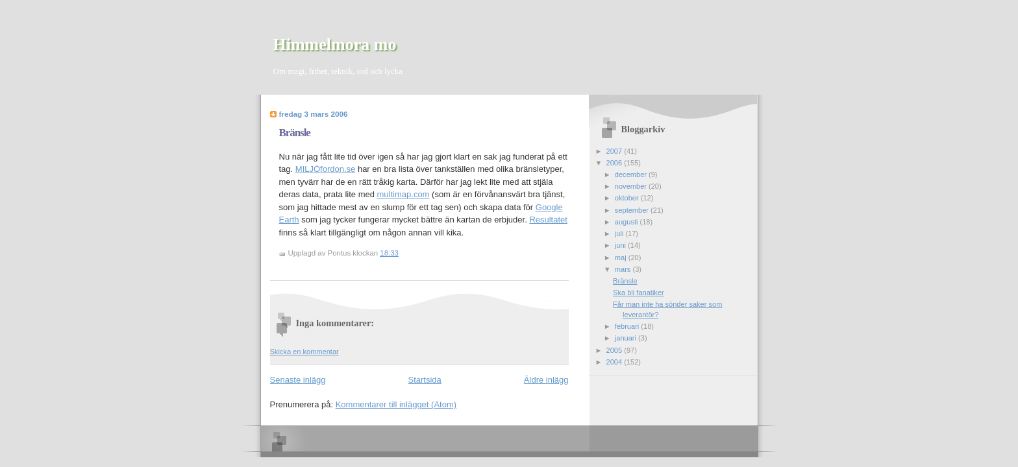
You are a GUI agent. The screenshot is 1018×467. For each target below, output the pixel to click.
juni (621, 245)
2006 (615, 163)
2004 (615, 362)
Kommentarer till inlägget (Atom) (396, 404)
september (633, 210)
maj (621, 257)
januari (626, 338)
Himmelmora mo (335, 44)
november (632, 186)
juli (620, 233)
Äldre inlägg (546, 380)
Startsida (424, 380)
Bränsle (294, 132)
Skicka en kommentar (304, 351)
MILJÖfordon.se (325, 169)
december (632, 174)
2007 (615, 151)
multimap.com (403, 194)
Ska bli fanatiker (638, 292)
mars (624, 269)
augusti (627, 222)
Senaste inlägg (298, 380)
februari (628, 326)
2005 (615, 350)
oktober (628, 198)
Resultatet (548, 219)
